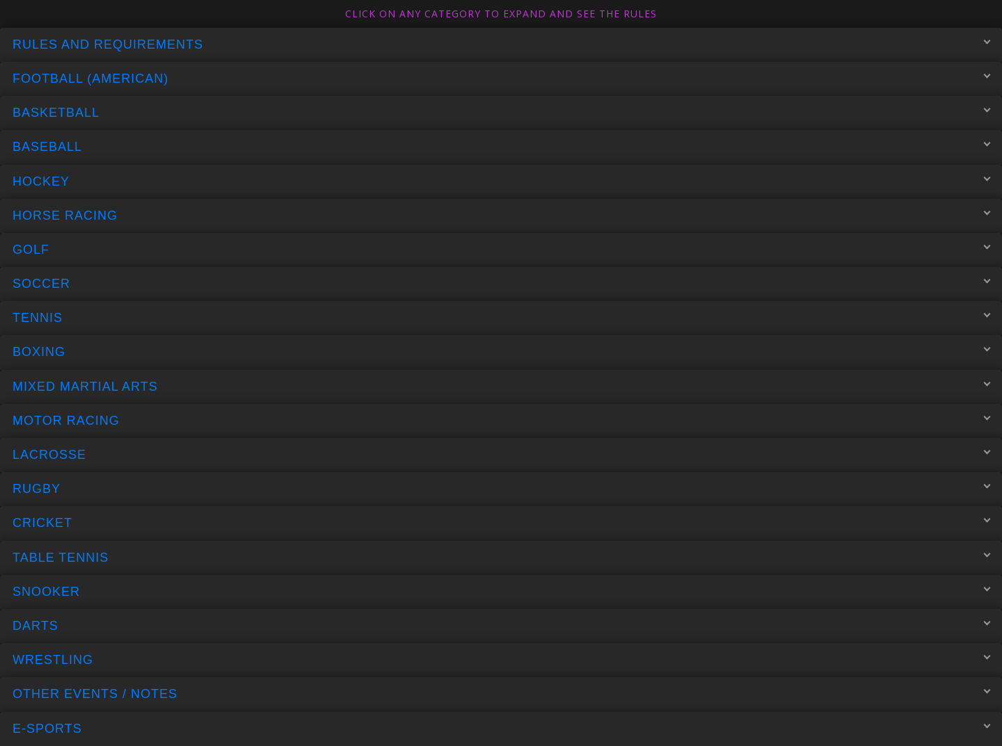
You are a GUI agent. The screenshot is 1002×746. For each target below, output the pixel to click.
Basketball (501, 113)
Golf (501, 249)
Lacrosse (501, 455)
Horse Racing (501, 215)
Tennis (501, 318)
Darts (501, 626)
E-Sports (501, 728)
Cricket (501, 523)
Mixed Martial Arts (501, 386)
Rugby (501, 489)
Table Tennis (501, 557)
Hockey (501, 181)
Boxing (501, 352)
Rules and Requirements (501, 44)
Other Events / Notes (501, 694)
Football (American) (501, 79)
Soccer (501, 284)
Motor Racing (501, 420)
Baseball (501, 147)
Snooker (501, 591)
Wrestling (501, 660)
